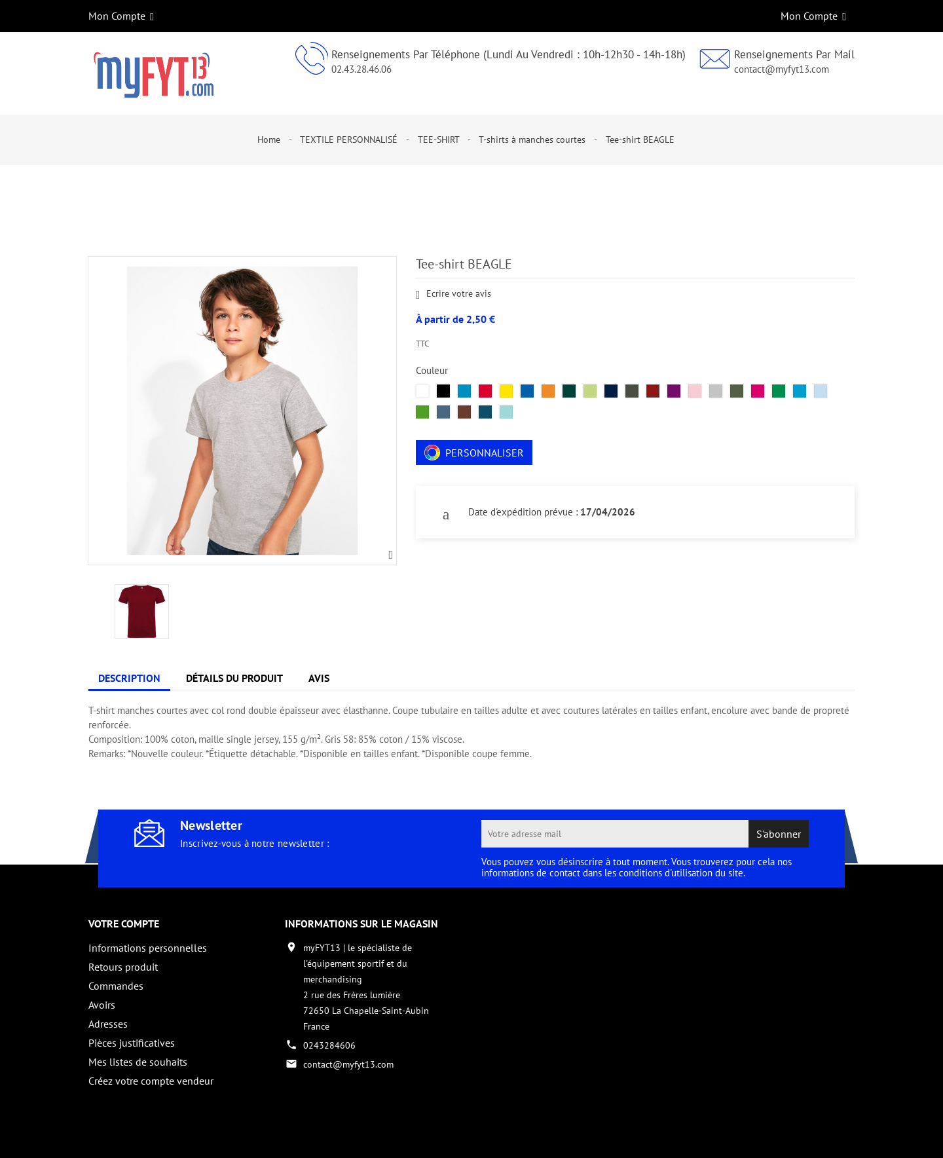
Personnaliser (474, 452)
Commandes (115, 985)
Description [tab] (129, 677)
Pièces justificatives (131, 1042)
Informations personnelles (147, 947)
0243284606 (329, 1045)
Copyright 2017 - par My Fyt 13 (150, 1136)
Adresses (108, 1023)
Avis (318, 677)
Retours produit (123, 966)
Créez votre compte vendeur (150, 1080)
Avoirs (101, 1004)
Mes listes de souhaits (137, 1061)
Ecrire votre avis (453, 294)
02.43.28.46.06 (361, 69)
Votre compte (123, 923)
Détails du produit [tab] (234, 677)
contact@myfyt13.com (781, 69)
